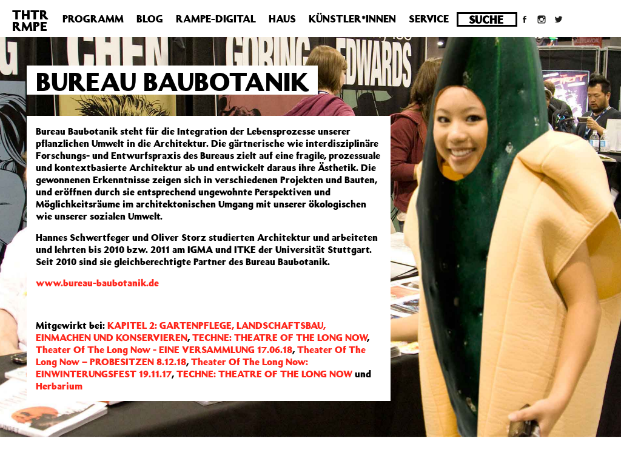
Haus (282, 18)
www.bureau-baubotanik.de (97, 283)
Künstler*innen (352, 18)
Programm (93, 18)
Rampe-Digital (216, 18)
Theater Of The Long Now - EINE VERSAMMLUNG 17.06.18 (164, 349)
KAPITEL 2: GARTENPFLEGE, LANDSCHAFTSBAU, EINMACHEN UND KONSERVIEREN (181, 331)
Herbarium (59, 386)
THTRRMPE (30, 20)
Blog (149, 18)
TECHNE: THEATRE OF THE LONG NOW (279, 337)
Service (429, 18)
